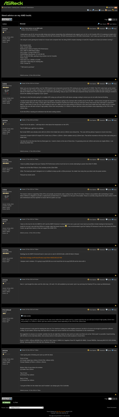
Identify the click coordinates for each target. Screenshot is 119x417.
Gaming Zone (15, 7)
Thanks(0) (101, 28)
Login (115, 10)
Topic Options (112, 24)
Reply (115, 28)
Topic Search (102, 24)
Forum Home (7, 7)
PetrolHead (7, 310)
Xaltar (5, 84)
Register (109, 10)
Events (101, 10)
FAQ (90, 10)
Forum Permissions (112, 407)
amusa (5, 29)
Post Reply (6, 20)
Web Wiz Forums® (60, 411)
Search (96, 10)
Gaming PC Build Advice (27, 7)
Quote (109, 28)
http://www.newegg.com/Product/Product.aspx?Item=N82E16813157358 (41, 257)
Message (22, 23)
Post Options (91, 28)
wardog (6, 160)
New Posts (111, 7)
